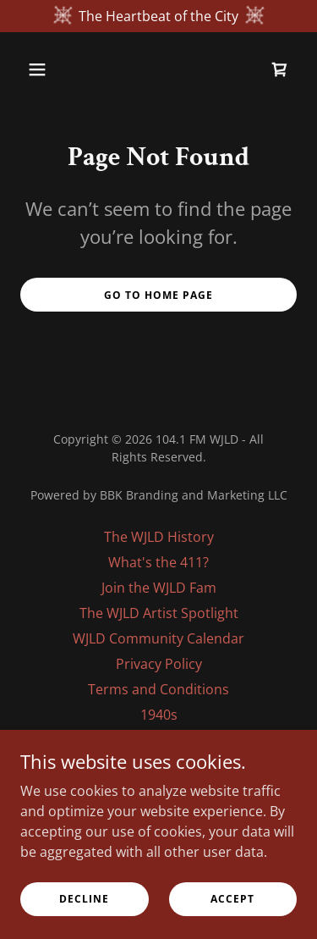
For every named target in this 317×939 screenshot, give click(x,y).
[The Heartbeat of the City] (158, 16)
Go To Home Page (158, 295)
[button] (41, 69)
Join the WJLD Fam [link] (158, 587)
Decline (84, 899)
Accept (232, 899)
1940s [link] (159, 714)
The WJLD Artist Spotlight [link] (158, 613)
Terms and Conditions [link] (158, 689)
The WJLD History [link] (159, 536)
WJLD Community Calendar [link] (158, 638)
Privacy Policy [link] (159, 664)
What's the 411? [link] (158, 562)
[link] (280, 69)
